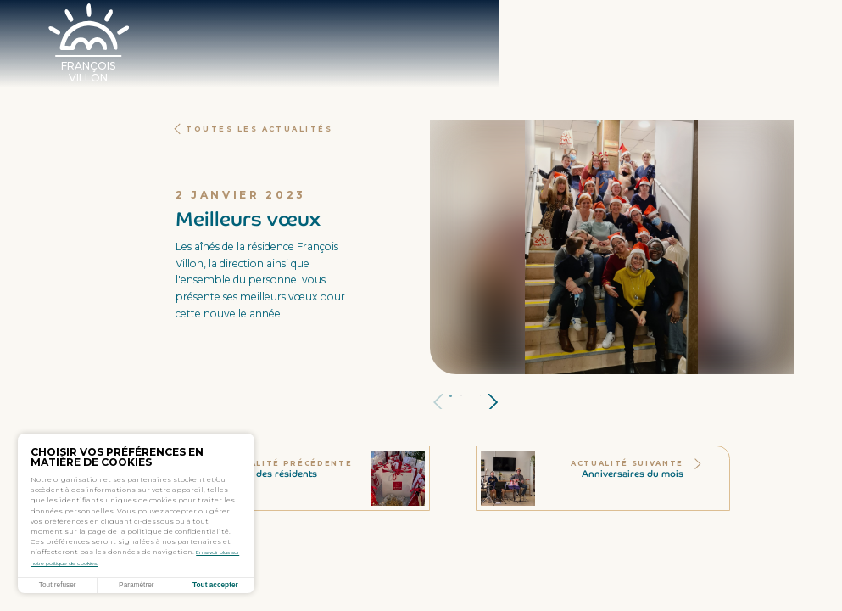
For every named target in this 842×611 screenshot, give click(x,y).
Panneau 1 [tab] (462, 396)
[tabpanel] (612, 247)
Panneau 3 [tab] (484, 396)
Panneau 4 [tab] (494, 396)
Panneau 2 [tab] (474, 396)
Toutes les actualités (274, 128)
